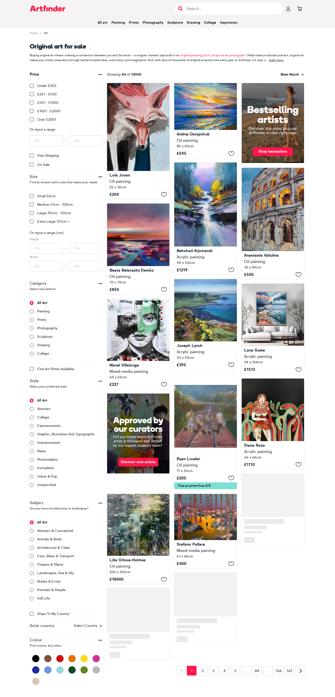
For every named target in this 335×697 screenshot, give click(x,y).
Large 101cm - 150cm (50, 213)
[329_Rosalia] (138, 344)
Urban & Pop (43, 476)
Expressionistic (45, 426)
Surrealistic (42, 468)
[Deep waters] (138, 539)
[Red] (60, 658)
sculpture (218, 55)
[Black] (36, 658)
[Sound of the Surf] (205, 120)
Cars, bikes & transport (52, 556)
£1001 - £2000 (45, 111)
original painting (191, 55)
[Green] (84, 670)
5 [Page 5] (235, 671)
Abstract (40, 409)
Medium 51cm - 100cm (51, 205)
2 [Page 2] (203, 671)
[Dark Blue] (36, 670)
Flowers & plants (46, 565)
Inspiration (228, 23)
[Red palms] (273, 424)
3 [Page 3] (213, 671)
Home (34, 33)
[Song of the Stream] (205, 218)
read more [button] (276, 60)
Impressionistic (45, 443)
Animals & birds (46, 539)
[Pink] (96, 658)
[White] (48, 681)
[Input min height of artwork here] (46, 248)
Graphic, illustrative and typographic (62, 434)
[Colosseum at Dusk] (273, 223)
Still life (40, 598)
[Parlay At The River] (138, 141)
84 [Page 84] (257, 671)
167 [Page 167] (289, 671)
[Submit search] (180, 8)
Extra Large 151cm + (50, 221)
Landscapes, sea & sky (52, 573)
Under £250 (43, 86)
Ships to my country (49, 614)
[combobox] (87, 626)
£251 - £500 (43, 94)
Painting (118, 23)
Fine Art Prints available (52, 369)
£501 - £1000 (44, 103)
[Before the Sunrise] (273, 329)
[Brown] (48, 658)
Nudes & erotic (45, 581)
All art (103, 23)
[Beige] (36, 681)
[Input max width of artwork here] (85, 266)
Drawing (193, 23)
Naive (38, 451)
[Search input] (231, 8)
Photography (153, 23)
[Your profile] (288, 8)
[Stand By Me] (205, 431)
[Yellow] (84, 658)
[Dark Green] (72, 670)
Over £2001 (43, 120)
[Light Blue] (60, 670)
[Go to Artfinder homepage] (48, 8)
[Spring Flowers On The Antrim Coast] (205, 324)
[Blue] (48, 670)
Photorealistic (44, 460)
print (206, 55)
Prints (134, 23)
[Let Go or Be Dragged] (205, 531)
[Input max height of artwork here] (85, 248)
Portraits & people (48, 590)
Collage (210, 23)
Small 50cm (43, 196)
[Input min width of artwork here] (46, 266)
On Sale (40, 165)
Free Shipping (44, 156)
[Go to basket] (299, 8)
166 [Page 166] (279, 671)
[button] (87, 626)
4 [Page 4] (224, 671)
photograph (237, 55)
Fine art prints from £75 (194, 485)
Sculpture (175, 23)
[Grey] (96, 670)
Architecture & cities (50, 548)
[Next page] (300, 671)
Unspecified (43, 485)
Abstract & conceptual (51, 531)
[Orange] (72, 658)
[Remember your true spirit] (138, 249)
